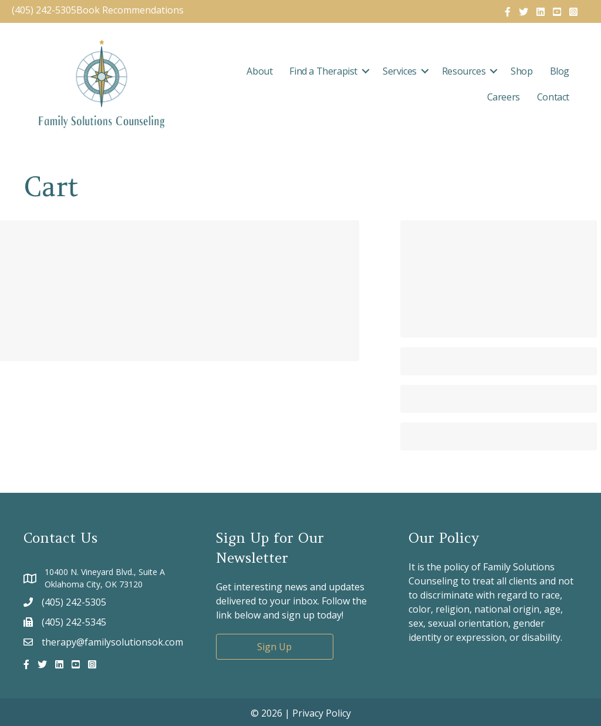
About (259, 71)
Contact (553, 96)
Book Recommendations (131, 10)
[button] (365, 71)
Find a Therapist (323, 71)
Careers (503, 96)
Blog (559, 71)
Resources (463, 71)
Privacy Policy (321, 713)
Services (400, 71)
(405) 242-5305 (44, 10)
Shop (521, 71)
